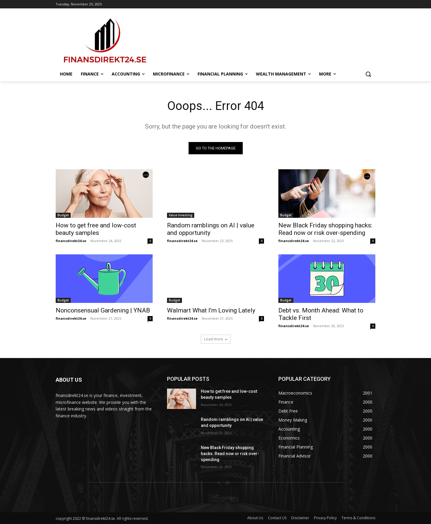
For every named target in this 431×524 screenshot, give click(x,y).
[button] (368, 74)
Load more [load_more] (215, 339)
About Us (255, 517)
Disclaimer (300, 517)
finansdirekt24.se (71, 240)
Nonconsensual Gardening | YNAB (103, 310)
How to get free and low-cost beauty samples (96, 229)
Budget (63, 215)
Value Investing (180, 215)
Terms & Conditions (358, 517)
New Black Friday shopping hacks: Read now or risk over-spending (325, 229)
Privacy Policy (325, 517)
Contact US (277, 517)
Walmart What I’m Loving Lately (211, 310)
